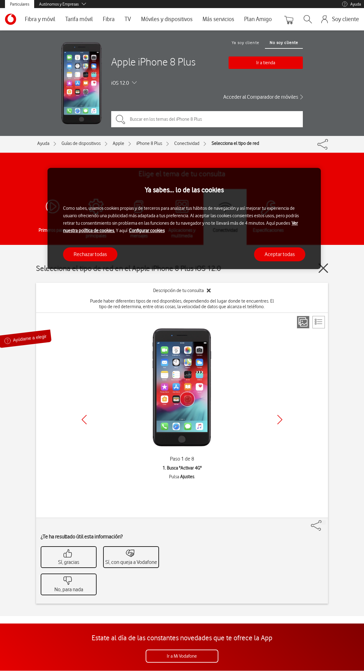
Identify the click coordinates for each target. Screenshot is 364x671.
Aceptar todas (280, 254)
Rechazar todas (90, 254)
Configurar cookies (147, 230)
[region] (184, 218)
